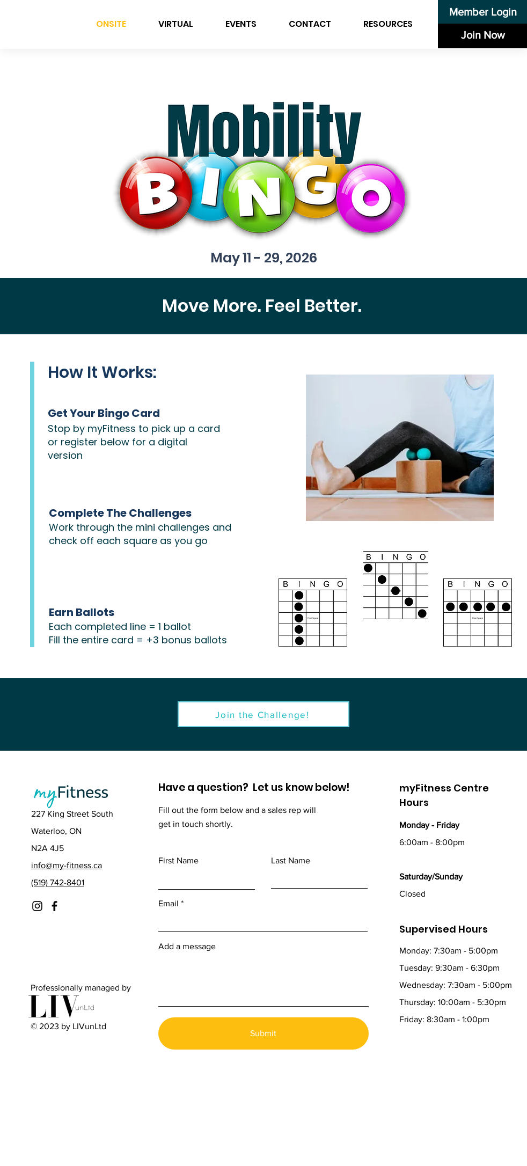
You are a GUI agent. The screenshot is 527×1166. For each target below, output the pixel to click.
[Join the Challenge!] (263, 714)
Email (168, 903)
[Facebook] (54, 906)
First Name (178, 860)
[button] (395, 24)
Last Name (290, 860)
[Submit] (263, 1033)
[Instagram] (37, 906)
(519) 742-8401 (57, 882)
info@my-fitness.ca (66, 865)
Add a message (187, 946)
